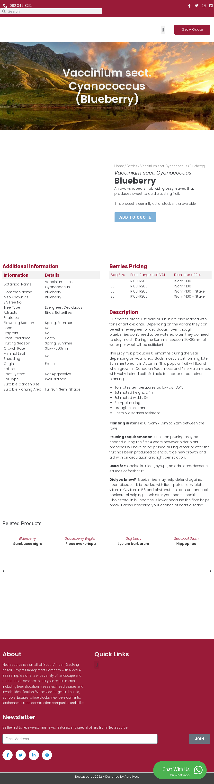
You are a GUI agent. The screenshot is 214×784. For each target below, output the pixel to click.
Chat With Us (176, 769)
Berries (132, 166)
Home (119, 166)
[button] (163, 30)
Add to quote (135, 217)
